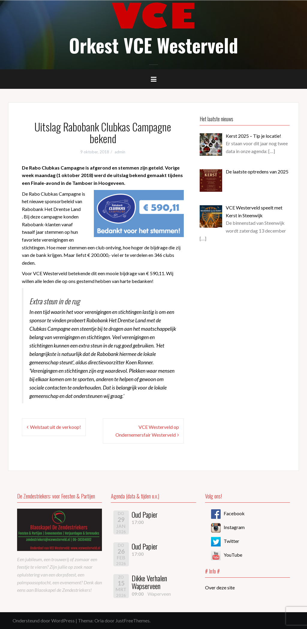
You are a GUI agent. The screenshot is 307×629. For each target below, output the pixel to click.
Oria (99, 620)
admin (120, 151)
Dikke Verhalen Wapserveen (149, 582)
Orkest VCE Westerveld (153, 45)
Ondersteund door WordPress (44, 620)
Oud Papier (145, 514)
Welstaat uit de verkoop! (55, 427)
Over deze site (220, 587)
